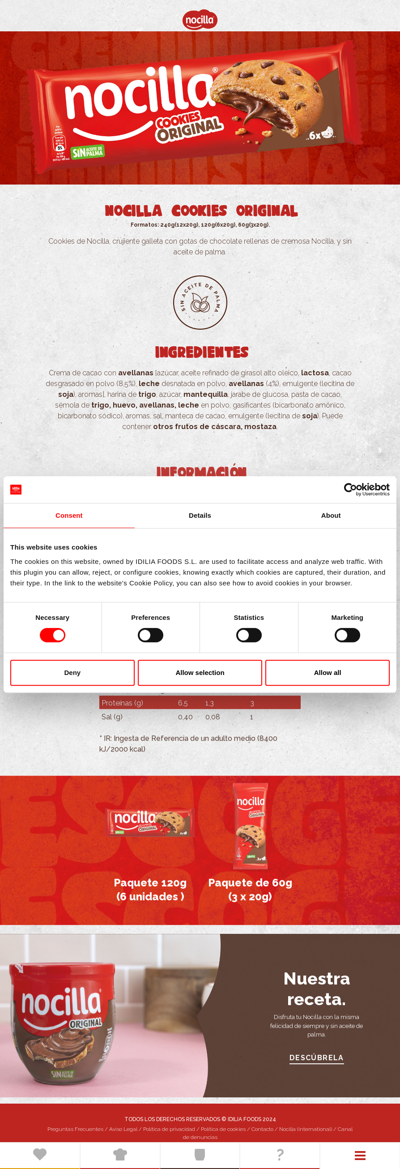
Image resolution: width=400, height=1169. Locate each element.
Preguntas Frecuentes (75, 1129)
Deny (72, 672)
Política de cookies (223, 1129)
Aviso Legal (123, 1129)
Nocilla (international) (305, 1129)
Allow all (327, 672)
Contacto (262, 1129)
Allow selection (199, 672)
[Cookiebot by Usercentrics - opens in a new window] (350, 489)
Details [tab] (200, 515)
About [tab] (331, 515)
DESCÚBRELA (316, 1065)
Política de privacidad (169, 1129)
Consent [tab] (69, 515)
